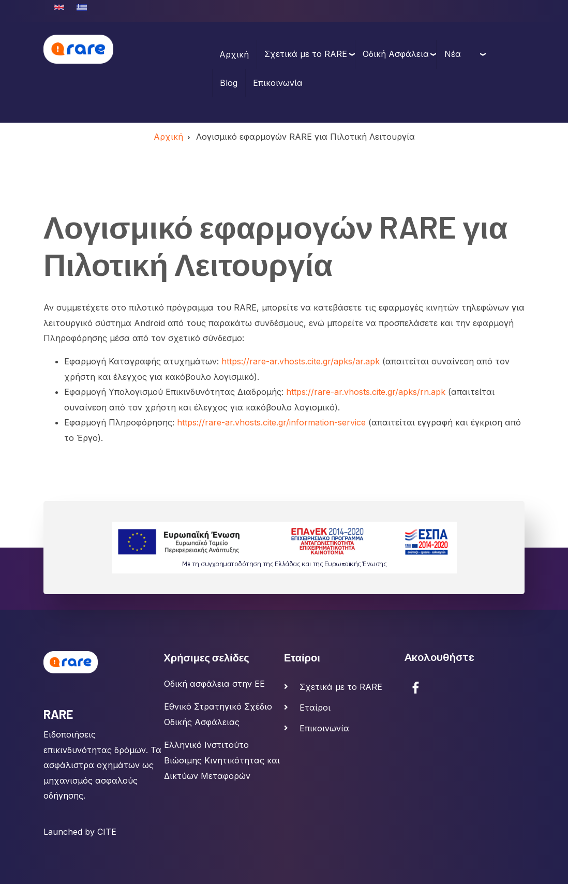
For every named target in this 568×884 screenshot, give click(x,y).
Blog (228, 83)
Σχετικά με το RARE (305, 54)
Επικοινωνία (278, 83)
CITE (106, 832)
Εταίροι (315, 707)
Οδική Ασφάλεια (396, 54)
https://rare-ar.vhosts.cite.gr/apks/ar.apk (300, 361)
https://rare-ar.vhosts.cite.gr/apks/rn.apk (365, 392)
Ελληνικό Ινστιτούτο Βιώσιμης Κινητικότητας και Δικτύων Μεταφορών (222, 760)
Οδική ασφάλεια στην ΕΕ (214, 684)
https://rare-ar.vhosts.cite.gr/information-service (271, 422)
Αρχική (234, 54)
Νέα (452, 54)
